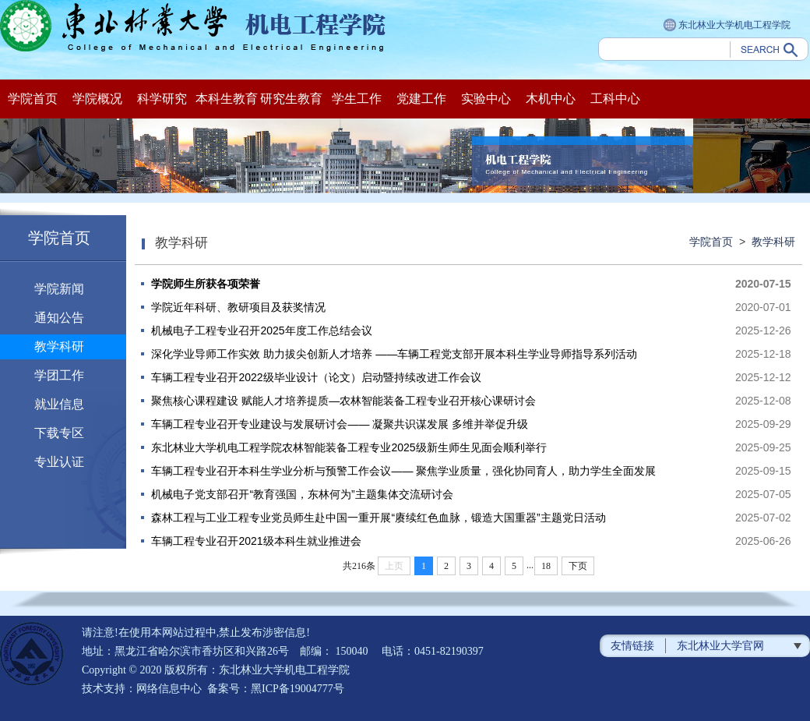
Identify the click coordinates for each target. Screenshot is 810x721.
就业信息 (59, 404)
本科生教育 (226, 98)
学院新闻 (59, 288)
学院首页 (33, 98)
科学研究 (162, 98)
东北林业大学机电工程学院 (727, 25)
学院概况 (97, 98)
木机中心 (551, 98)
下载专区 (59, 433)
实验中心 (486, 98)
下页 (578, 565)
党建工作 (421, 98)
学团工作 (59, 375)
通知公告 (59, 317)
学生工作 (357, 98)
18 (546, 565)
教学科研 (59, 346)
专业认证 (59, 461)
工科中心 (615, 98)
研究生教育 (291, 98)
